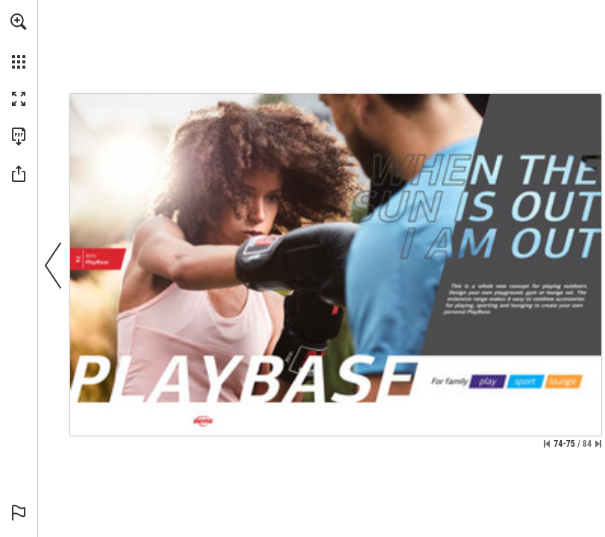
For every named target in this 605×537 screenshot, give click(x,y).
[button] (18, 21)
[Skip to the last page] (598, 444)
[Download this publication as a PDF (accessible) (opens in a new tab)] (18, 136)
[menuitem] (18, 41)
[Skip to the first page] (547, 444)
